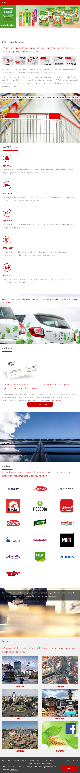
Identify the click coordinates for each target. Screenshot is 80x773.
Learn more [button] (14, 770)
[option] (40, 21)
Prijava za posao (40, 404)
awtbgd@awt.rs (57, 400)
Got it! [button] (70, 768)
